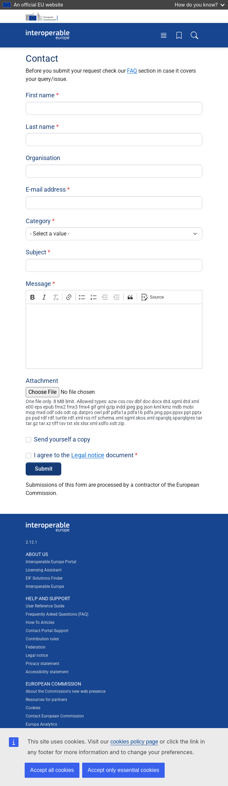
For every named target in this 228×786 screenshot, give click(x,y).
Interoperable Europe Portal (51, 561)
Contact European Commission (55, 716)
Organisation (43, 157)
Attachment (42, 380)
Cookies (33, 707)
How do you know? (200, 5)
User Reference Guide (45, 606)
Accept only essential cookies (123, 770)
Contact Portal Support (47, 630)
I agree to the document (84, 455)
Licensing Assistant (44, 570)
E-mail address (46, 189)
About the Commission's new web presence (65, 691)
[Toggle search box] (194, 35)
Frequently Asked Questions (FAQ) (57, 614)
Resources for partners (46, 699)
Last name (40, 126)
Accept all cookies (52, 770)
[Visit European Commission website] (43, 16)
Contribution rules (42, 639)
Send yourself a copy (62, 439)
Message (38, 283)
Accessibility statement (47, 671)
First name (40, 95)
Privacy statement (42, 663)
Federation (36, 647)
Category (38, 221)
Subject (36, 252)
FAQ (132, 71)
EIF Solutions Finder (44, 578)
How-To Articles (40, 622)
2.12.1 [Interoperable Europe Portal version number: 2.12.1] (31, 542)
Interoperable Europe (45, 586)
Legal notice (87, 455)
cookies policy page (134, 742)
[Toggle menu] (164, 35)
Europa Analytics (41, 724)
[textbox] (114, 336)
